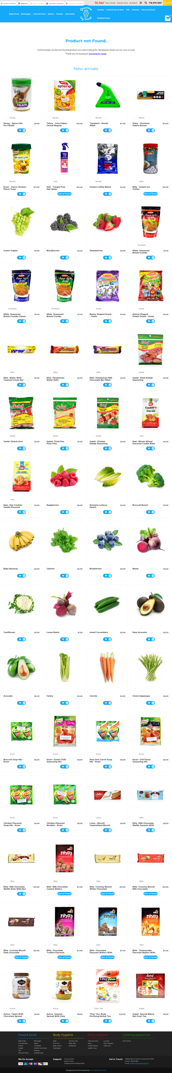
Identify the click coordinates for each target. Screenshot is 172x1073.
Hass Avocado (140, 632)
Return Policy (69, 1061)
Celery (50, 696)
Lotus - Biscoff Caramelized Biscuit (100, 824)
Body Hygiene (38, 3)
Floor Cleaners (108, 1043)
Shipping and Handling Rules (74, 1063)
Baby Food (14, 14)
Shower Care (73, 1041)
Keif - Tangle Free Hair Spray (56, 188)
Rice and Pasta (148, 10)
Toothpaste (57, 1048)
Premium (142, 245)
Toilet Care (107, 1046)
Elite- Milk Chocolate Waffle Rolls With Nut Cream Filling (15, 889)
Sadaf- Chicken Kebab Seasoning (99, 442)
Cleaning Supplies (56, 3)
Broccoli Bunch (140, 505)
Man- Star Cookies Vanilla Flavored (13, 506)
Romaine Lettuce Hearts (98, 506)
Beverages (26, 14)
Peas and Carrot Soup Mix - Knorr (101, 760)
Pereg (12, 118)
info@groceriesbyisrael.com (139, 1063)
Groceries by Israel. (98, 54)
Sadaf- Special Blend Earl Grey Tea (143, 1015)
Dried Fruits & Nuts (115, 10)
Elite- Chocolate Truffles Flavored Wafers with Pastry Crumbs (57, 953)
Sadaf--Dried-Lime (13, 441)
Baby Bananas (11, 569)
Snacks (59, 14)
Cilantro (51, 569)
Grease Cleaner (93, 1046)
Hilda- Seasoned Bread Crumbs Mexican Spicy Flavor (143, 252)
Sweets (100, 10)
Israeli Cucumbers (99, 632)
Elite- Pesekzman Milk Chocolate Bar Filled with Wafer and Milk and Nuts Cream (101, 381)
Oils (128, 10)
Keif (55, 181)
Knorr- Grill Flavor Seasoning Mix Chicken (142, 761)
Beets (135, 569)
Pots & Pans (127, 1041)
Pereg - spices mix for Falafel (13, 124)
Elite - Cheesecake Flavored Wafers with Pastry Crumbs (144, 952)
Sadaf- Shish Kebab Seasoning (143, 379)
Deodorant (72, 1046)
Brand (141, 118)
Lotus (98, 818)
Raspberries (53, 505)
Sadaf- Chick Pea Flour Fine (55, 442)
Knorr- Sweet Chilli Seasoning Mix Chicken (56, 761)
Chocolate (70, 14)
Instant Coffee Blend (100, 187)
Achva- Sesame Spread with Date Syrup (56, 1016)
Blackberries (53, 250)
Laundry (106, 1041)
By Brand (133, 3)
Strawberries (96, 250)
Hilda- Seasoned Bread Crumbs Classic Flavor (15, 316)
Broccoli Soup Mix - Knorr (13, 760)
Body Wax (72, 1043)
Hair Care (56, 1043)
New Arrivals (110, 3)
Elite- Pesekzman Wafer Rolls (55, 379)
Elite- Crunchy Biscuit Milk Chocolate (144, 888)
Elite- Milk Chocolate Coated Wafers (57, 888)
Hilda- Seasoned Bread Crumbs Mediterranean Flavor (58, 316)
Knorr (12, 754)
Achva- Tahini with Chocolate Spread (13, 1015)
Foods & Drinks (9, 3)
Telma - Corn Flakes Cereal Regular (57, 124)
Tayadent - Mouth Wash (99, 124)
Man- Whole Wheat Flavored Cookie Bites (144, 442)
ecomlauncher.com (98, 1070)
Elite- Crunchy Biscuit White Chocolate (101, 888)
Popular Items (122, 3)
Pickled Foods (103, 18)
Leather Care (92, 1048)
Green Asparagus (141, 696)
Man (141, 436)
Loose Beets (53, 632)
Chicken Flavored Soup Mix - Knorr (13, 824)
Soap (54, 1041)
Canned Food (39, 14)
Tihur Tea (98, 1008)
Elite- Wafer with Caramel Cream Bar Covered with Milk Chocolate (13, 381)
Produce (24, 3)
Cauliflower (9, 632)
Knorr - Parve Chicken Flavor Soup (15, 188)
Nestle (55, 118)
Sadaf (141, 372)
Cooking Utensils (75, 3)
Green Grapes (11, 250)
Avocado (8, 696)
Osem (98, 309)
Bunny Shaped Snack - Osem (100, 315)
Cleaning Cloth (93, 1041)
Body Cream (57, 1046)
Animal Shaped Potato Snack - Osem (143, 315)
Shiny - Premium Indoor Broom (141, 124)
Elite (142, 181)
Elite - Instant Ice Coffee (141, 188)
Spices (51, 14)
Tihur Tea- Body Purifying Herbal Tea (100, 1015)
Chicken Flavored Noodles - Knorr (56, 824)
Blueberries (96, 569)
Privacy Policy (69, 1059)
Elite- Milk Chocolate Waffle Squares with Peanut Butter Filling (143, 825)
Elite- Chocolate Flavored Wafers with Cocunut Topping (101, 952)
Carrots (93, 696)
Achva (12, 1008)
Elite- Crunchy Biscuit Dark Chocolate (15, 951)
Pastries (135, 10)
